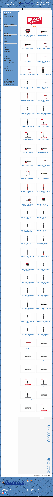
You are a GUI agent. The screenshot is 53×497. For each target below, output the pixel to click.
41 (48, 433)
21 (48, 425)
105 (49, 460)
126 (47, 471)
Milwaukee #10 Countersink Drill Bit (43, 126)
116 (47, 466)
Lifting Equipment (7, 56)
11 (48, 421)
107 (49, 461)
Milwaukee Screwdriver (27, 61)
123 (49, 469)
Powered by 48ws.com (14, 496)
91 (48, 454)
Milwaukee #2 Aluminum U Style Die (43, 152)
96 (48, 456)
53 (47, 438)
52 (49, 437)
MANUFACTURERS (10, 9)
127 (49, 471)
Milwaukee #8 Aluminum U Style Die (43, 399)
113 (49, 464)
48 (47, 436)
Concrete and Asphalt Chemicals (9, 22)
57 (49, 439)
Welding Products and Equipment (9, 84)
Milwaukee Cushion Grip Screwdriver (44, 256)
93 (47, 455)
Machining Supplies (7, 60)
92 (49, 454)
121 (49, 468)
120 (47, 468)
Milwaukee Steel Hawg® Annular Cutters (27, 178)
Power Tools (6, 68)
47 (49, 435)
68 (47, 444)
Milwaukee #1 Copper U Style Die (27, 48)
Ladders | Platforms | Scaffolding (9, 53)
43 (47, 434)
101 (49, 458)
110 (47, 463)
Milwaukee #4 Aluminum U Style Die (43, 347)
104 (47, 460)
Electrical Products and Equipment (10, 31)
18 (47, 424)
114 (47, 465)
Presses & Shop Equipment (8, 70)
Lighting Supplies (7, 58)
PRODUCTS (4, 9)
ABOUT (16, 9)
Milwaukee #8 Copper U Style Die (27, 412)
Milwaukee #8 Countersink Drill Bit (43, 412)
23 (47, 426)
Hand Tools (6, 47)
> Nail (5, 44)
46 (48, 435)
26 (48, 427)
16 (48, 423)
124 (47, 470)
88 (47, 453)
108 (47, 462)
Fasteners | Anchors (7, 35)
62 (49, 441)
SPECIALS (29, 9)
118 (47, 467)
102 (47, 459)
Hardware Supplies (7, 49)
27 (49, 427)
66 (48, 443)
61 (48, 441)
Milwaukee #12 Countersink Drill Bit (43, 139)
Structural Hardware (7, 79)
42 (49, 433)
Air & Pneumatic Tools (7, 18)
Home (19, 11)
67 (49, 443)
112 (47, 464)
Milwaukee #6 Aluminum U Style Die (27, 373)
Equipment (6, 33)
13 (47, 422)
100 (47, 458)
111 (49, 463)
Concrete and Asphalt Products (9, 24)
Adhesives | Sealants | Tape (8, 16)
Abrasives (5, 14)
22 (49, 425)
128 (47, 472)
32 (49, 429)
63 (47, 442)
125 (49, 470)
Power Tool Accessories (8, 66)
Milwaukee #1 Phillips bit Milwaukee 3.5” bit (44, 74)
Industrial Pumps (7, 51)
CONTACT (24, 9)
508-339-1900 (10, 6)
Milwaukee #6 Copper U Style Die (43, 373)
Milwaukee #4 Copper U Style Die (27, 360)
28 (47, 428)
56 (48, 439)
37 (49, 431)
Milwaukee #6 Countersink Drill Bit (27, 386)
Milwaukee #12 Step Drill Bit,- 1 (28, 152)
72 (49, 445)
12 (49, 421)
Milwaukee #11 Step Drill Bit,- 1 (28, 139)
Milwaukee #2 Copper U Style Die (27, 165)
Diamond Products (7, 28)
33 (47, 430)
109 (49, 462)
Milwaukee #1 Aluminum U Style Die (43, 35)
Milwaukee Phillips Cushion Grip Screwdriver (27, 74)
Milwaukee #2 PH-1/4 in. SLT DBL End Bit (43, 178)
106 (47, 461)
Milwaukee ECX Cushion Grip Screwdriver (43, 48)
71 (48, 445)
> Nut (5, 38)
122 (47, 469)
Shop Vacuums (6, 75)
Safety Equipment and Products (9, 72)
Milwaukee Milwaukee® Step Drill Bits (28, 126)
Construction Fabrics (7, 26)
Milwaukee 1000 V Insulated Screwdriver (27, 100)
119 (49, 467)
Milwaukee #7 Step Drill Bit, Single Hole (27, 399)
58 (47, 440)
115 (49, 465)
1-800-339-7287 (10, 4)
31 (48, 429)
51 (48, 437)
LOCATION (20, 9)
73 (47, 446)
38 (47, 432)
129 (49, 472)
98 (47, 457)
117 (49, 466)
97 (49, 456)
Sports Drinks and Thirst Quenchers (10, 77)
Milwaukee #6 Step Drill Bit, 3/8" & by (44, 386)
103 (49, 459)
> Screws (5, 41)
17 (49, 423)
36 (48, 431)
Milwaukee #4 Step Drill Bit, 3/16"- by (44, 360)
